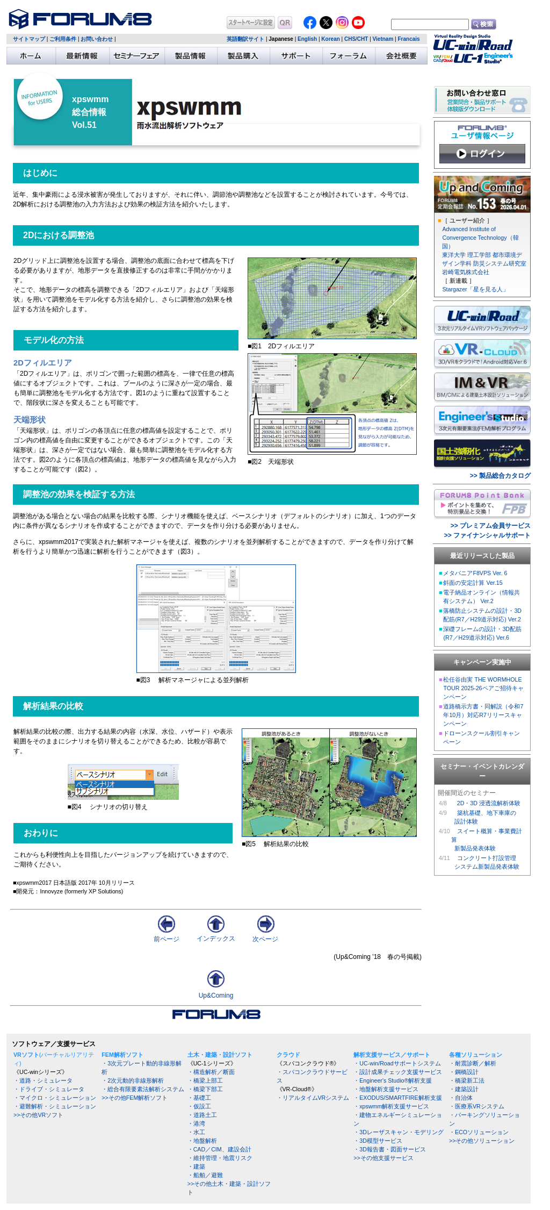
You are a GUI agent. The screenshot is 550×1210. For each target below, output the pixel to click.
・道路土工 (202, 1115)
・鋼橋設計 (464, 1072)
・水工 (196, 1132)
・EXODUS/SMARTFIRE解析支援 (397, 1097)
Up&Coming (216, 995)
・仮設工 (199, 1106)
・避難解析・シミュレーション (54, 1106)
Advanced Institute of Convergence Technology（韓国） (480, 237)
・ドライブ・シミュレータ (48, 1089)
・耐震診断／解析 (472, 1063)
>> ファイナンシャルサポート (487, 535)
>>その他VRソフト (38, 1115)
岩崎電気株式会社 (465, 272)
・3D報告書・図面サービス (389, 1149)
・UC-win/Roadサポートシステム (396, 1063)
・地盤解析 (202, 1140)
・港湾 (196, 1123)
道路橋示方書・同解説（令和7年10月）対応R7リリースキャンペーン (483, 715)
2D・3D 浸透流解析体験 (488, 803)
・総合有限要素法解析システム (143, 1089)
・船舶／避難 (205, 1175)
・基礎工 (199, 1097)
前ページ (166, 935)
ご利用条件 (62, 39)
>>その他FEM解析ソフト (135, 1097)
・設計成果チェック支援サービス (397, 1072)
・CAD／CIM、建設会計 (219, 1149)
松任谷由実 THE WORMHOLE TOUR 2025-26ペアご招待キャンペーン (483, 688)
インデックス (216, 935)
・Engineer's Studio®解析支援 (392, 1080)
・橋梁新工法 (466, 1080)
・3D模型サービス (377, 1140)
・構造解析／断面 (211, 1072)
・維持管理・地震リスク (219, 1158)
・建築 (196, 1166)
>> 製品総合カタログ (500, 475)
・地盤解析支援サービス (385, 1089)
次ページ (265, 935)
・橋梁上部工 (205, 1080)
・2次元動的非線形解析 (133, 1080)
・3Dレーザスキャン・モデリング (398, 1132)
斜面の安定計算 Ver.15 (472, 582)
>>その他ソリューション (482, 1140)
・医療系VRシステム (476, 1106)
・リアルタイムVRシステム (313, 1097)
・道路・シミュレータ (43, 1080)
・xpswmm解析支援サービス (391, 1106)
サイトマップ (29, 39)
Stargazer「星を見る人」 (475, 289)
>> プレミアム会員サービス (491, 525)
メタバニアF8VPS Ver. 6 (475, 573)
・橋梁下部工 (205, 1089)
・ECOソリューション (479, 1132)
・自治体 (461, 1097)
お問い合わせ (97, 39)
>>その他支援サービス (383, 1158)
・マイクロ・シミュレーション (54, 1097)
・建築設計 (464, 1089)
